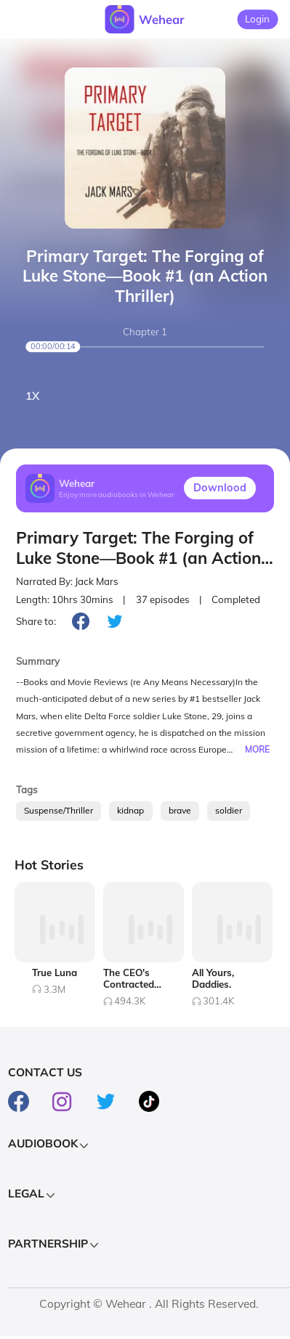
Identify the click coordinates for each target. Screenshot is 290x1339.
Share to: (36, 621)
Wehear (162, 19)
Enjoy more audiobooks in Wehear (117, 494)
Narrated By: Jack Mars (67, 581)
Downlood (219, 487)
